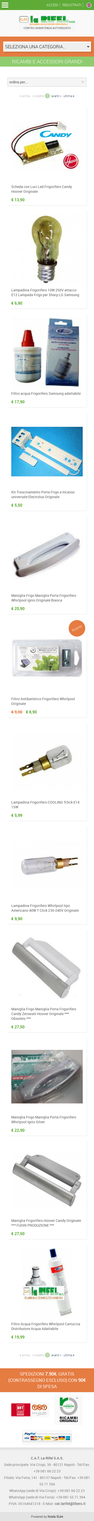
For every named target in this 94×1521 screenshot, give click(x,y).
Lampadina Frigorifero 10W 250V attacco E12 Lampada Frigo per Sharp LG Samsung (45, 292)
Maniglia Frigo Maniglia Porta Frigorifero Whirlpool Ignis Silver (43, 1119)
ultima (68, 96)
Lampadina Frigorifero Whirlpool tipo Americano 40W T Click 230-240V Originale (45, 908)
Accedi (52, 5)
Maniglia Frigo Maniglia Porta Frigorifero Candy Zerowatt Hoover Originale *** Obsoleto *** (43, 1014)
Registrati (71, 5)
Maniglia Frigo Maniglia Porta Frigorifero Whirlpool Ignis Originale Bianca (43, 598)
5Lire (59, 1516)
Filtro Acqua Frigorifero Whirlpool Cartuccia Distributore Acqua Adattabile (45, 1326)
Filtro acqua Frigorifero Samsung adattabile (46, 393)
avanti (56, 96)
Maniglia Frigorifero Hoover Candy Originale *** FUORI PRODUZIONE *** (46, 1223)
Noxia (52, 1516)
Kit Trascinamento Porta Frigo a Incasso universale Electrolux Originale (43, 494)
